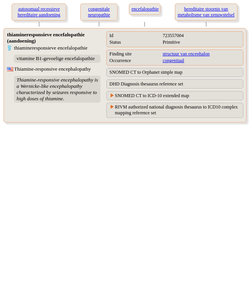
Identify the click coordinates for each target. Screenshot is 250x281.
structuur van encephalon (186, 54)
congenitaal (173, 60)
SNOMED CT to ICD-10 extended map (152, 95)
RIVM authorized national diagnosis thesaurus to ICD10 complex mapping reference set (176, 110)
